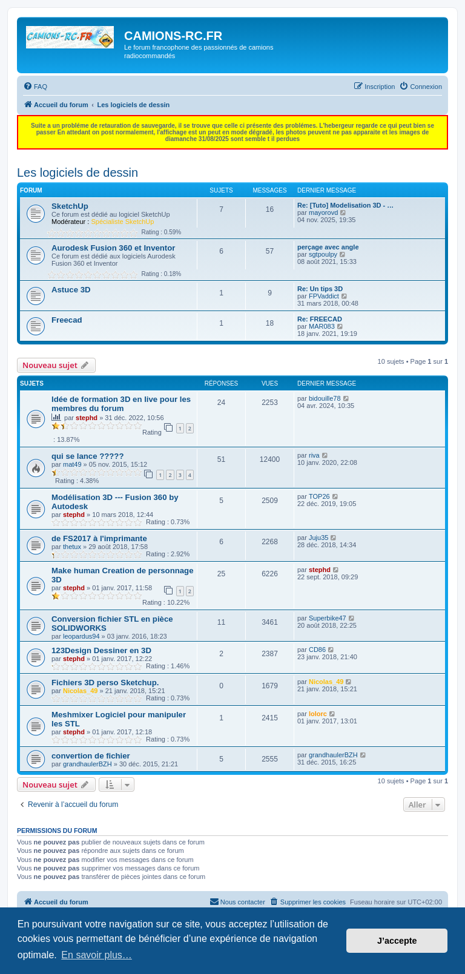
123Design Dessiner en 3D (101, 650)
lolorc (318, 713)
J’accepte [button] (397, 941)
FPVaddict (324, 296)
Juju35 (318, 537)
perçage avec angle (328, 247)
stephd (86, 417)
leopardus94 (81, 636)
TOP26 (319, 496)
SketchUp (69, 206)
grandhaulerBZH (87, 764)
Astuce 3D (71, 289)
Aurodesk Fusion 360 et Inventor (113, 247)
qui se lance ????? (87, 456)
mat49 (72, 464)
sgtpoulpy (323, 254)
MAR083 (322, 326)
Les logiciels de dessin (77, 172)
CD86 (317, 649)
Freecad (66, 319)
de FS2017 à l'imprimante (99, 538)
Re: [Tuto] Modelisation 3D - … (345, 205)
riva (314, 455)
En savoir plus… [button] (96, 955)
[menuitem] (35, 86)
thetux (72, 546)
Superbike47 (327, 618)
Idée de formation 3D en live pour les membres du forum (121, 404)
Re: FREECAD (319, 319)
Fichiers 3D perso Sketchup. (105, 682)
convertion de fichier (90, 755)
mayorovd (323, 212)
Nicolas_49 (80, 690)
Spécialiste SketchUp (122, 221)
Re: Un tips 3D (320, 288)
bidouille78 (325, 398)
